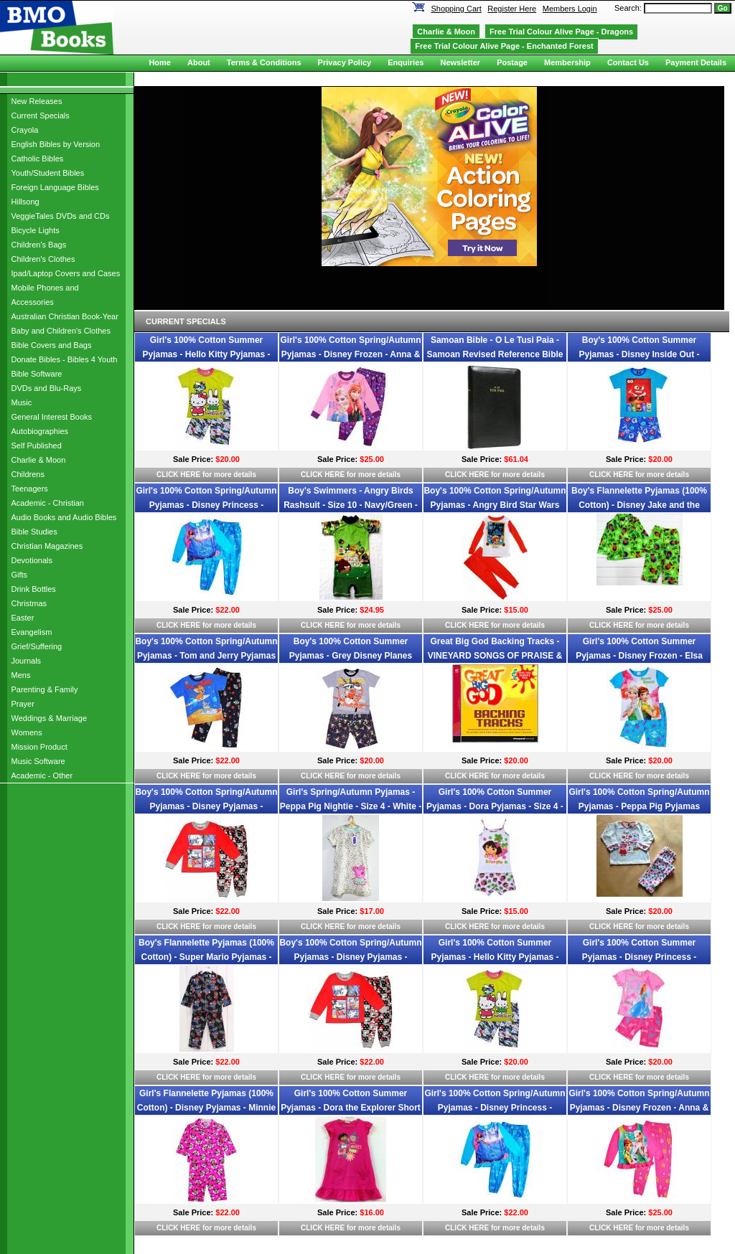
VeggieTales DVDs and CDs (60, 216)
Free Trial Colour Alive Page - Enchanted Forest (504, 46)
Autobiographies (40, 431)
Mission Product (39, 746)
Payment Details (695, 62)
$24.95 (372, 609)
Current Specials (40, 115)
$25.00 (372, 459)
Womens (26, 732)
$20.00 (227, 459)
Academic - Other (42, 775)
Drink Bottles (33, 589)
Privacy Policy (345, 62)
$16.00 (372, 1212)
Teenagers (29, 488)
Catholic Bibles (37, 158)
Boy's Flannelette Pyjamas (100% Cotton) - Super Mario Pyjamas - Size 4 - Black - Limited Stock (206, 957)
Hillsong (25, 201)
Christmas (29, 603)
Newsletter (460, 62)
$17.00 (372, 911)
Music (21, 402)
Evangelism (31, 632)
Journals (26, 660)
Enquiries (405, 62)
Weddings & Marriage (49, 718)
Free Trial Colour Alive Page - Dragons (561, 31)
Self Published (36, 445)
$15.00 (516, 609)
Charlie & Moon (38, 460)
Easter (22, 617)
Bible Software (36, 373)
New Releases (36, 101)
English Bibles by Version (55, 144)
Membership (567, 62)
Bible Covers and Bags (51, 345)
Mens (21, 675)
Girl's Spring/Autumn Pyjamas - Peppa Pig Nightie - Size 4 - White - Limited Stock (350, 806)
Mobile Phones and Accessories (45, 294)
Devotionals (31, 560)
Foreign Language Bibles (55, 187)
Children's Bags (39, 244)
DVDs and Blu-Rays (46, 388)
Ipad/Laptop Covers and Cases (66, 273)
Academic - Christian (47, 503)
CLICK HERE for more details (206, 474)
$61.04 (516, 459)
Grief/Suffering (36, 646)
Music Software (38, 761)
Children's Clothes (43, 259)
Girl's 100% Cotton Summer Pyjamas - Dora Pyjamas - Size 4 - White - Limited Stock (494, 806)
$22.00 (227, 609)
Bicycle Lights (35, 230)
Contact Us (628, 62)
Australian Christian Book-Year (64, 316)
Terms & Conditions (264, 62)
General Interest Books (52, 416)
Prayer (22, 703)
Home (160, 62)
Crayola (25, 130)
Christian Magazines (47, 546)
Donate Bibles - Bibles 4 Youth (64, 359)
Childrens (28, 474)
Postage (512, 62)
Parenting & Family (44, 689)
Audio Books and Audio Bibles (64, 517)
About (198, 62)
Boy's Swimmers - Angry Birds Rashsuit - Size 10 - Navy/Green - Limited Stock (351, 505)
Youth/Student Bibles (48, 173)
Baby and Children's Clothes (61, 330)
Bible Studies (34, 531)
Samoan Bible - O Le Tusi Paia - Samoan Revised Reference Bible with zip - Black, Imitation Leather (494, 354)
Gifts (19, 574)
